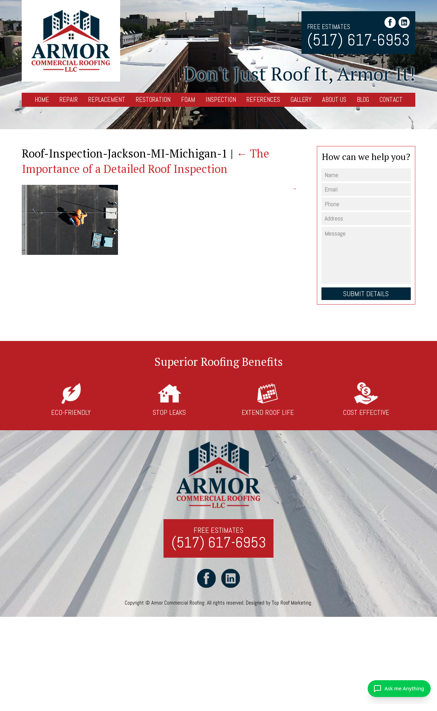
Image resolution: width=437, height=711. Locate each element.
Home (42, 99)
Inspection (221, 99)
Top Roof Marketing (292, 603)
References (263, 99)
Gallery (301, 99)
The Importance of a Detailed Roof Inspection (145, 161)
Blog (363, 99)
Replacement (106, 99)
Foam (188, 99)
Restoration (153, 99)
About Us (334, 99)
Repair (69, 99)
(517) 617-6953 (358, 40)
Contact (391, 99)
